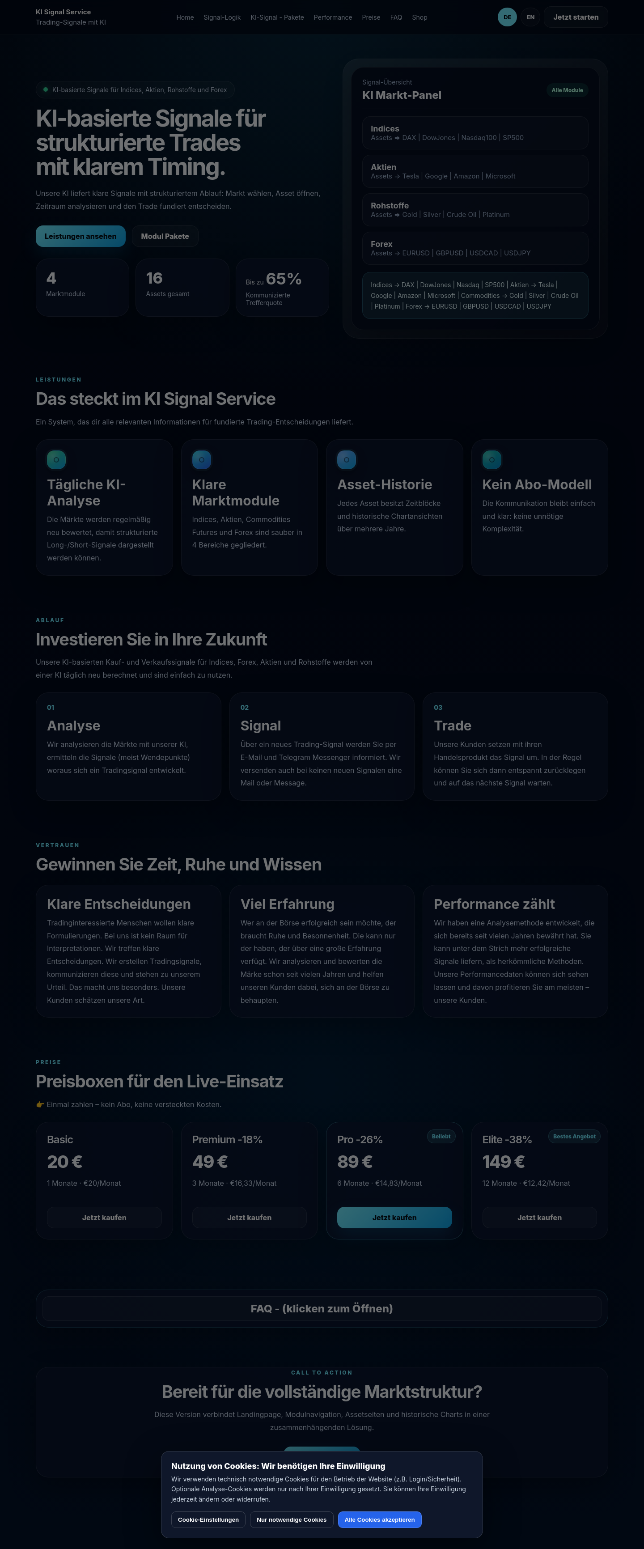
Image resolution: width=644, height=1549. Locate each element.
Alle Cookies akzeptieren (380, 1519)
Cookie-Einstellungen (208, 1519)
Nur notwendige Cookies (291, 1519)
